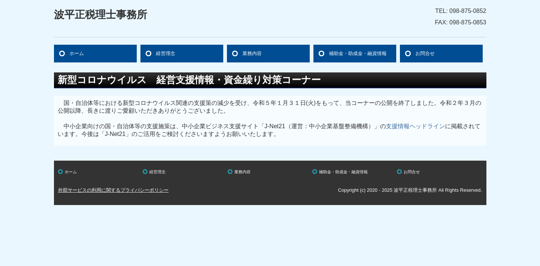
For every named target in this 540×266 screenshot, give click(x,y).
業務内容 (252, 53)
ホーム (76, 53)
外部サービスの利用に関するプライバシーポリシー (113, 190)
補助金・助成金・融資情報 (358, 53)
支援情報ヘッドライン (415, 126)
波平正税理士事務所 (100, 14)
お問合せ (425, 53)
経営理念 (165, 53)
